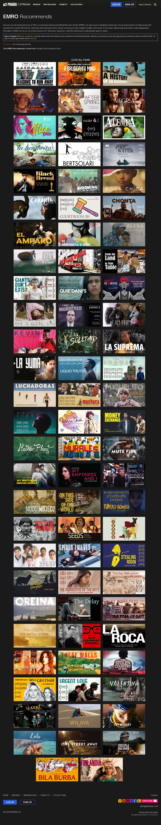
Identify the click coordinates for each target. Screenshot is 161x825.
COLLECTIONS (76, 4)
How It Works (145, 4)
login (31, 36)
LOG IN (116, 4)
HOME (5, 795)
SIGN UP (129, 4)
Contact (154, 795)
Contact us (8, 44)
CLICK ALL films (80, 59)
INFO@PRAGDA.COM (149, 806)
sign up (23, 36)
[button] (155, 4)
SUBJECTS (63, 4)
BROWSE (36, 4)
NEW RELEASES (49, 4)
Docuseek (154, 812)
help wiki (33, 38)
